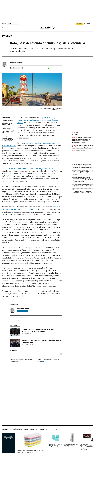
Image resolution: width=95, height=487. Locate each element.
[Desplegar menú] (3, 27)
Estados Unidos (48, 354)
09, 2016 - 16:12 (18, 63)
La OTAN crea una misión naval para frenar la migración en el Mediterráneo (7, 138)
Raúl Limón (24, 333)
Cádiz (23, 354)
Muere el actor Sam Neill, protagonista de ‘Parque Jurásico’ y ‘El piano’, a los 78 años (83, 186)
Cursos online (33, 429)
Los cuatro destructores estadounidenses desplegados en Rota (27, 168)
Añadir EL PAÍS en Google (55, 68)
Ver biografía (22, 311)
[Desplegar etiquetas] (61, 354)
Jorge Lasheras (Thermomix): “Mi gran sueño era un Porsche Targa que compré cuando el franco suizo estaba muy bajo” (83, 172)
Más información (14, 361)
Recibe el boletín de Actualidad (19, 317)
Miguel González (16, 62)
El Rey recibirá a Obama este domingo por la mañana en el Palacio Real (8, 130)
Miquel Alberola (25, 344)
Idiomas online (43, 429)
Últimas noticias (77, 130)
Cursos (26, 429)
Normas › (60, 321)
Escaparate (5, 429)
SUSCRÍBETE (79, 23)
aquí (43, 361)
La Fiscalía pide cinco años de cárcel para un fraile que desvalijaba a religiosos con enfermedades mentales (83, 166)
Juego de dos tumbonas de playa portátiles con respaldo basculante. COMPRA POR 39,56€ (55, 446)
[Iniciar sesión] (88, 24)
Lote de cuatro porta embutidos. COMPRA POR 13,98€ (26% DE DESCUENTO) (30, 451)
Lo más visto (75, 161)
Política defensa (39, 354)
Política (7, 36)
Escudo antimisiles (30, 354)
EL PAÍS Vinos (53, 429)
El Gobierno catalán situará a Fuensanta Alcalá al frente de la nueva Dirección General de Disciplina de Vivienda (82, 140)
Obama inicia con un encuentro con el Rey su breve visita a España (41, 341)
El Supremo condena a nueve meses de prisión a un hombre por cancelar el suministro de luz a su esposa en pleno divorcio (83, 192)
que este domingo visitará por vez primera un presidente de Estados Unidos (37, 120)
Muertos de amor (80, 150)
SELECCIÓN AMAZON (16, 429)
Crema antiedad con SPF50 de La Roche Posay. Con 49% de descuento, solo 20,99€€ (71, 446)
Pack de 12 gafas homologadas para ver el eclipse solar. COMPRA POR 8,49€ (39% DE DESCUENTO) (86, 447)
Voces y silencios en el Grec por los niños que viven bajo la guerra (82, 146)
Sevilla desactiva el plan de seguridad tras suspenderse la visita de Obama (7, 122)
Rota (19, 354)
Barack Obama (13, 354)
